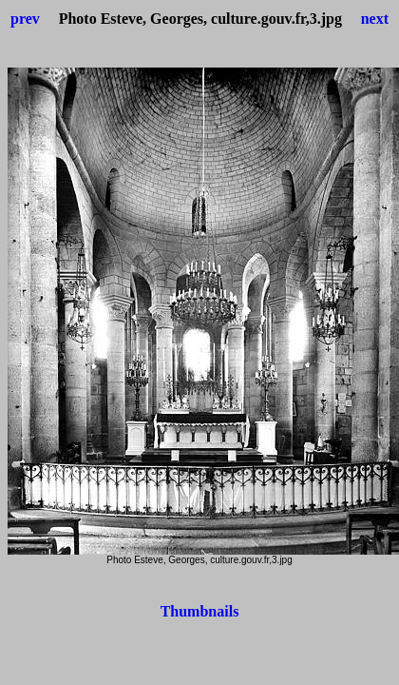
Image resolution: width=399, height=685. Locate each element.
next (375, 18)
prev (25, 18)
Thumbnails (200, 611)
